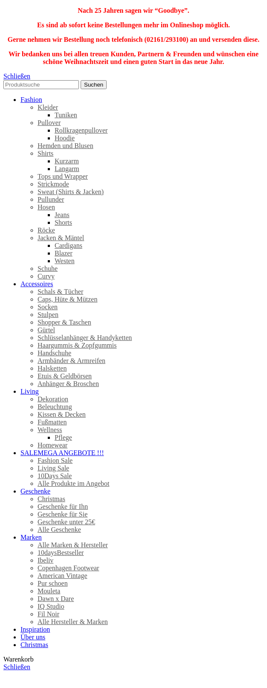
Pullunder (51, 199)
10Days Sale (55, 475)
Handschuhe (54, 353)
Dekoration (53, 399)
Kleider (48, 107)
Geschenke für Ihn (63, 506)
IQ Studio (51, 606)
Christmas (51, 498)
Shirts (45, 153)
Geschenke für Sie (62, 514)
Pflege (63, 437)
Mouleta (49, 591)
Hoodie (65, 138)
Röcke (46, 230)
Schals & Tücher (60, 291)
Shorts (63, 222)
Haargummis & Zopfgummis (77, 345)
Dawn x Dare (56, 598)
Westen (65, 260)
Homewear (52, 445)
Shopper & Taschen (64, 322)
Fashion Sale (55, 460)
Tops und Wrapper (63, 176)
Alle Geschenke (59, 529)
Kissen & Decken (62, 414)
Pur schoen (53, 583)
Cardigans (68, 245)
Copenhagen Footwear (68, 568)
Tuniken (66, 115)
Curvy (46, 276)
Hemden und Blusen (65, 145)
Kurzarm (67, 161)
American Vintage (62, 575)
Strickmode (53, 184)
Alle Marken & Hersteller (73, 545)
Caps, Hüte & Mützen (67, 299)
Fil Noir (48, 614)
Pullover (49, 122)
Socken (48, 307)
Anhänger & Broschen (68, 383)
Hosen (46, 207)
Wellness (50, 429)
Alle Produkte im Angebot (73, 483)
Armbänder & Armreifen (71, 360)
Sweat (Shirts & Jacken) (71, 191)
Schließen (16, 76)
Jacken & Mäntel (61, 237)
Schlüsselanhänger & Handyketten (85, 337)
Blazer (64, 253)
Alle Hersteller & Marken (73, 621)
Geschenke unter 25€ (66, 521)
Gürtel (46, 330)
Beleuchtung (55, 406)
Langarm (67, 168)
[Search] (41, 84)
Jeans (62, 214)
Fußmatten (52, 422)
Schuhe (48, 268)
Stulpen (48, 314)
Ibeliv (45, 560)
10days (61, 552)
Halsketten (52, 368)
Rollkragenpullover (81, 130)
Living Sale (53, 468)
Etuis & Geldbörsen (65, 376)
